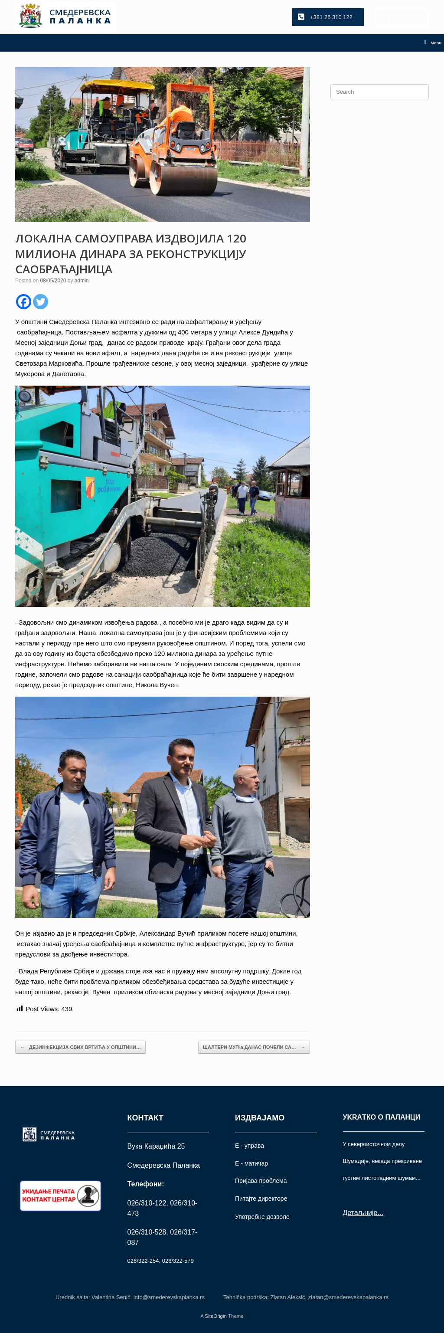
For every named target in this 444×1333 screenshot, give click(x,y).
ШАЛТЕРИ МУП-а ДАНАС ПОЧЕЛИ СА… (254, 1047)
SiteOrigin (216, 1316)
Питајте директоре (261, 1198)
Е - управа (249, 1145)
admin (82, 281)
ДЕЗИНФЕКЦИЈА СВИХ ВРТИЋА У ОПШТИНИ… (80, 1047)
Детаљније (360, 1212)
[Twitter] (40, 301)
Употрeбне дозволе (262, 1216)
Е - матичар (251, 1163)
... (380, 1212)
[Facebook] (23, 301)
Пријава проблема (261, 1180)
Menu (432, 43)
